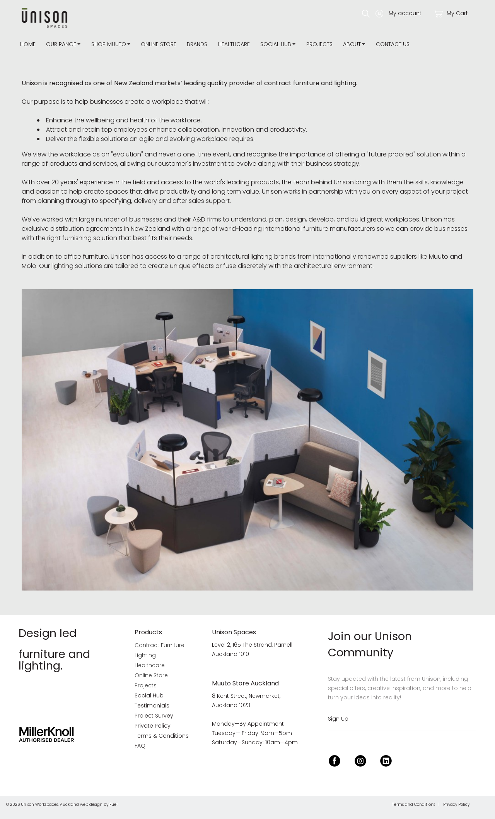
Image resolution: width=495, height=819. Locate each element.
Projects (319, 44)
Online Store (158, 44)
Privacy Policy (456, 804)
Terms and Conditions (413, 804)
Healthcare (234, 44)
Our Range (61, 44)
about (352, 44)
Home (28, 44)
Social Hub (275, 44)
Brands (197, 44)
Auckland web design (81, 804)
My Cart (450, 13)
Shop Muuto (108, 44)
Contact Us (393, 44)
